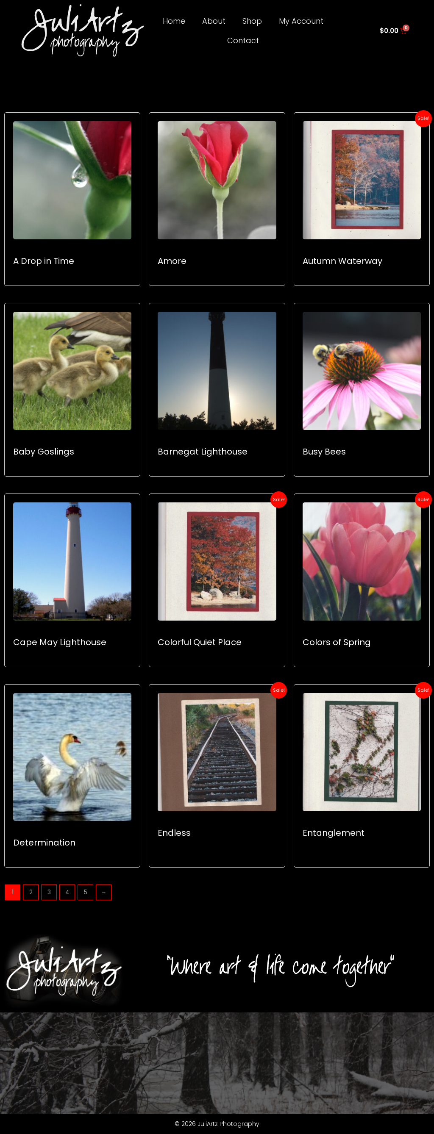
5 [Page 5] (85, 892)
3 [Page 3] (49, 892)
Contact (243, 40)
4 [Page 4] (67, 892)
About (213, 21)
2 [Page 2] (31, 892)
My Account (301, 21)
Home (174, 21)
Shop (252, 21)
